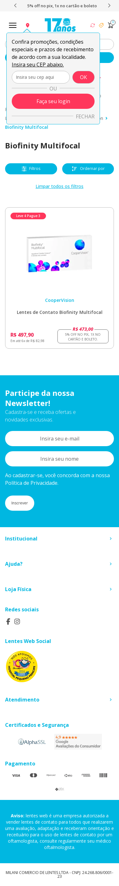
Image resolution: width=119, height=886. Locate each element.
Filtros (31, 169)
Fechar (85, 116)
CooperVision (59, 300)
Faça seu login (53, 101)
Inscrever (19, 503)
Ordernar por (88, 169)
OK (83, 77)
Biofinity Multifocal (26, 127)
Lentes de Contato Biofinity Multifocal (59, 312)
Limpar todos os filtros (59, 186)
